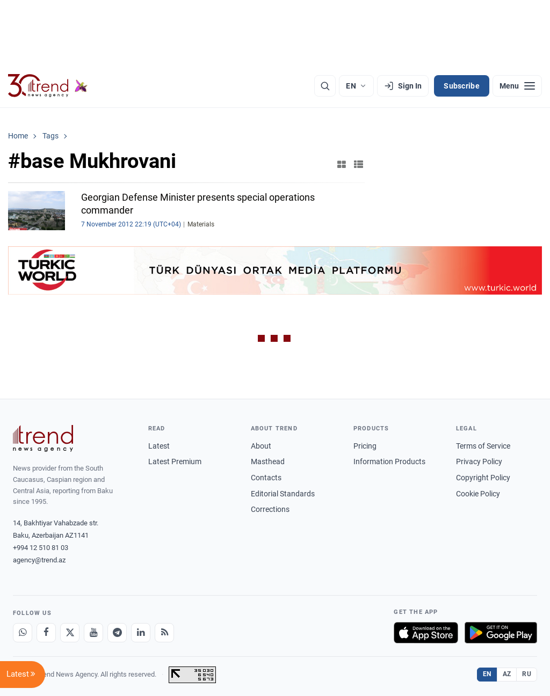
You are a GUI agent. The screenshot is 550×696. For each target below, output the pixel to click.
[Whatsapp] (22, 632)
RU (526, 674)
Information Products (389, 461)
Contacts (266, 477)
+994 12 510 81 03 (40, 548)
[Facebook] (46, 632)
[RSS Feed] (164, 632)
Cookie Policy (478, 493)
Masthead (268, 461)
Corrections (270, 509)
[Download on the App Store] (426, 632)
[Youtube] (93, 632)
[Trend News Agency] (43, 438)
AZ (507, 674)
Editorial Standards (283, 493)
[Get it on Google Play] (501, 632)
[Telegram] (117, 632)
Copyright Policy (483, 477)
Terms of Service (483, 446)
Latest (159, 446)
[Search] (325, 86)
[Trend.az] (48, 86)
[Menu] (517, 86)
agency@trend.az (39, 560)
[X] (69, 632)
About (261, 446)
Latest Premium (174, 461)
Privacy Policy (479, 461)
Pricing (365, 446)
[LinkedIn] (140, 632)
